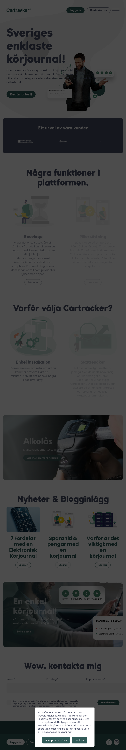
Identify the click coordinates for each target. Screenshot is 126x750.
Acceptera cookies (56, 740)
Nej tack (79, 740)
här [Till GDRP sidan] (69, 732)
